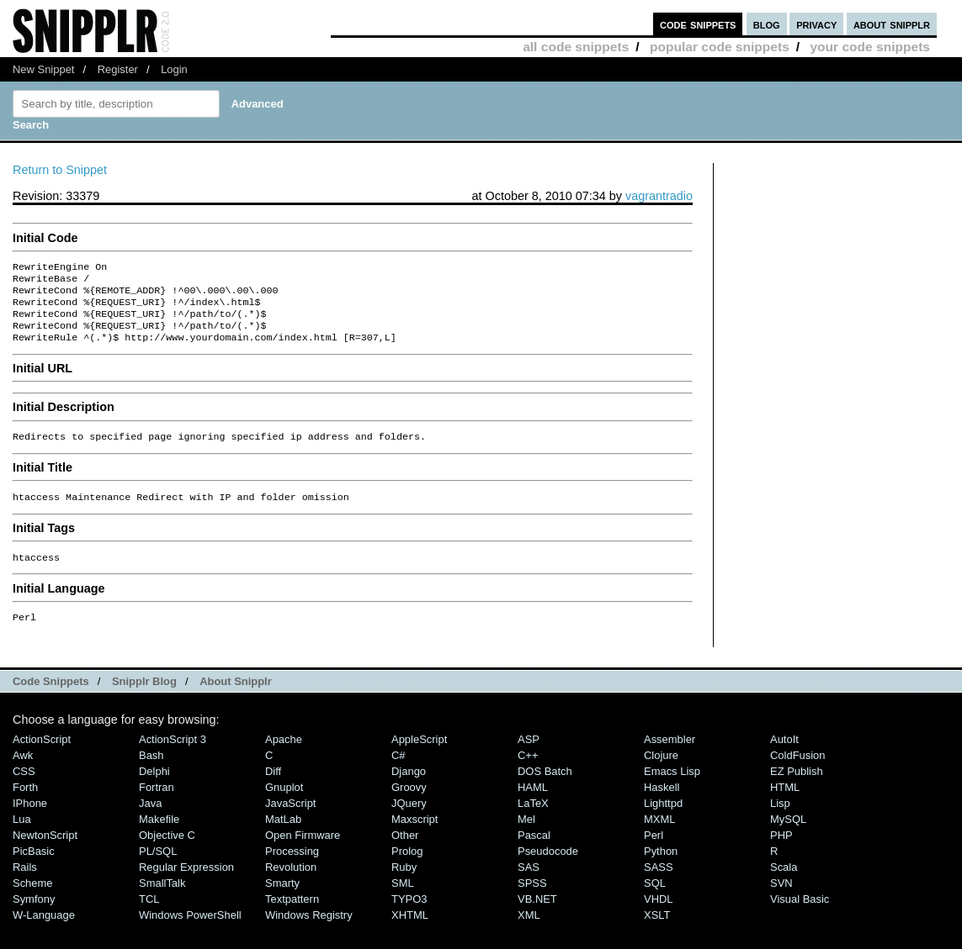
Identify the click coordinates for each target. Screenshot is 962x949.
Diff (273, 789)
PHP (781, 853)
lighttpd (663, 821)
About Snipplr (235, 699)
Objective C (167, 853)
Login (174, 69)
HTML (785, 805)
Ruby (404, 885)
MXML (659, 837)
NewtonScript (45, 853)
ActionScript (42, 757)
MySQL (788, 837)
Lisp (780, 821)
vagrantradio (659, 196)
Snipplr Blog (144, 699)
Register (118, 69)
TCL (149, 917)
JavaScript (290, 821)
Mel (526, 837)
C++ (528, 773)
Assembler (669, 757)
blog (766, 24)
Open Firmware (302, 853)
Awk (23, 773)
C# (398, 773)
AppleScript (419, 757)
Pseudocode (548, 869)
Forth (25, 805)
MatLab (283, 837)
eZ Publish (796, 789)
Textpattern (292, 917)
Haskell (661, 805)
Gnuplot (284, 805)
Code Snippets (51, 699)
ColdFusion (798, 773)
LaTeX (533, 821)
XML (529, 933)
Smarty (282, 901)
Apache (283, 757)
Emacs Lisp (672, 789)
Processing (292, 869)
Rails (25, 885)
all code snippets (576, 47)
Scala (783, 885)
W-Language (44, 933)
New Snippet (43, 69)
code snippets (698, 24)
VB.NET (537, 917)
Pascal (534, 853)
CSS (24, 789)
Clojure (661, 773)
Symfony (34, 917)
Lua (22, 837)
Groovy (409, 805)
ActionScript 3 (172, 757)
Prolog (407, 869)
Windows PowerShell (190, 933)
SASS (658, 885)
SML (402, 901)
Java (150, 821)
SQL (655, 901)
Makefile (159, 837)
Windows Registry (309, 933)
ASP (528, 757)
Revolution (290, 885)
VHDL (658, 917)
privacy (816, 24)
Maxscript (414, 837)
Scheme (33, 901)
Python (661, 869)
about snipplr (891, 24)
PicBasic (34, 869)
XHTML (409, 933)
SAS (528, 885)
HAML (533, 805)
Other (404, 853)
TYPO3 (409, 917)
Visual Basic (799, 917)
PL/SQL (158, 869)
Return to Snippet (60, 170)
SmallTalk (162, 901)
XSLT (657, 933)
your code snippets (870, 47)
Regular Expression (186, 885)
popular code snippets (719, 47)
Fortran (156, 805)
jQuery (409, 821)
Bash (151, 773)
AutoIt (784, 757)
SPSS (532, 901)
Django (408, 789)
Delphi (154, 789)
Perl (653, 853)
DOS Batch (545, 789)
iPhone (30, 821)
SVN (781, 901)
